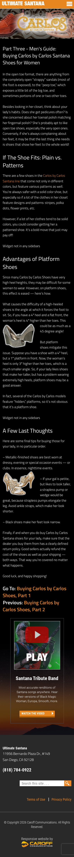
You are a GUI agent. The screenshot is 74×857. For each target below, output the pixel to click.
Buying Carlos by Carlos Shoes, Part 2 (31, 606)
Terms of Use (36, 799)
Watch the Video (32, 713)
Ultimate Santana (23, 4)
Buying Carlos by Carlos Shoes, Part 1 (34, 592)
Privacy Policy (61, 799)
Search (67, 783)
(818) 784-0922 (17, 770)
